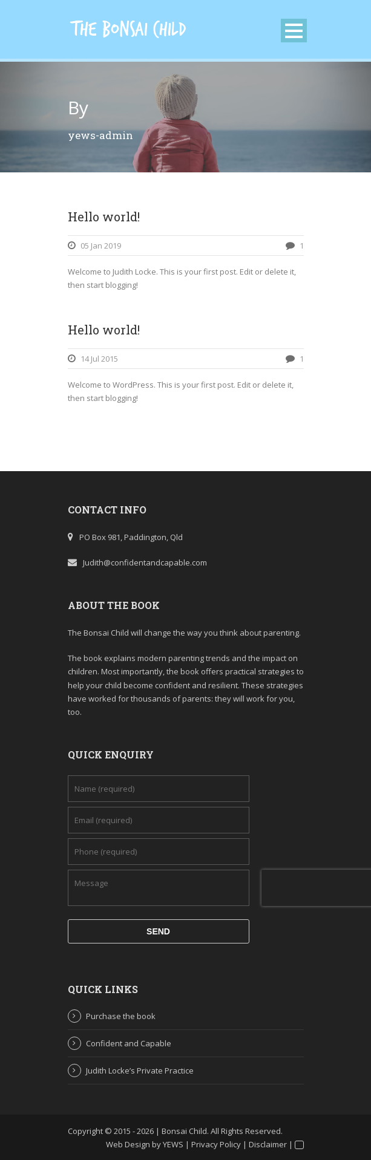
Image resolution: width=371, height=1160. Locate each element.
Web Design (128, 1144)
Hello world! (104, 216)
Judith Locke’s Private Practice (140, 1070)
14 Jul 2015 (99, 358)
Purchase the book (121, 1016)
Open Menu (294, 30)
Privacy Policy (216, 1144)
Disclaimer (268, 1144)
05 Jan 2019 (100, 245)
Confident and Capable (128, 1043)
